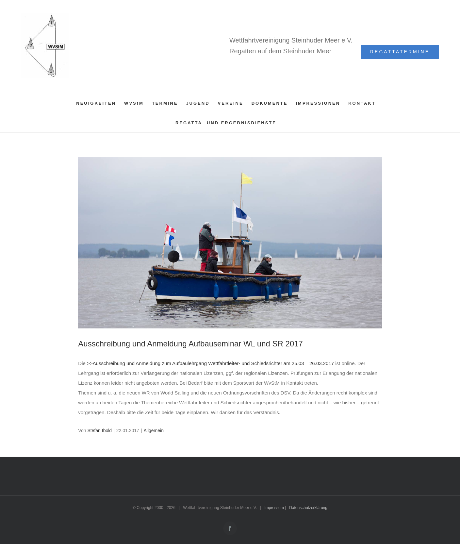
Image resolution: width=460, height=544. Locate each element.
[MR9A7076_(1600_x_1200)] (230, 242)
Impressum (274, 507)
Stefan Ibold (99, 430)
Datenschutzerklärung (308, 507)
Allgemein (153, 430)
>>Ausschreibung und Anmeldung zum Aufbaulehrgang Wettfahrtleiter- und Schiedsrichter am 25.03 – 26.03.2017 (210, 363)
